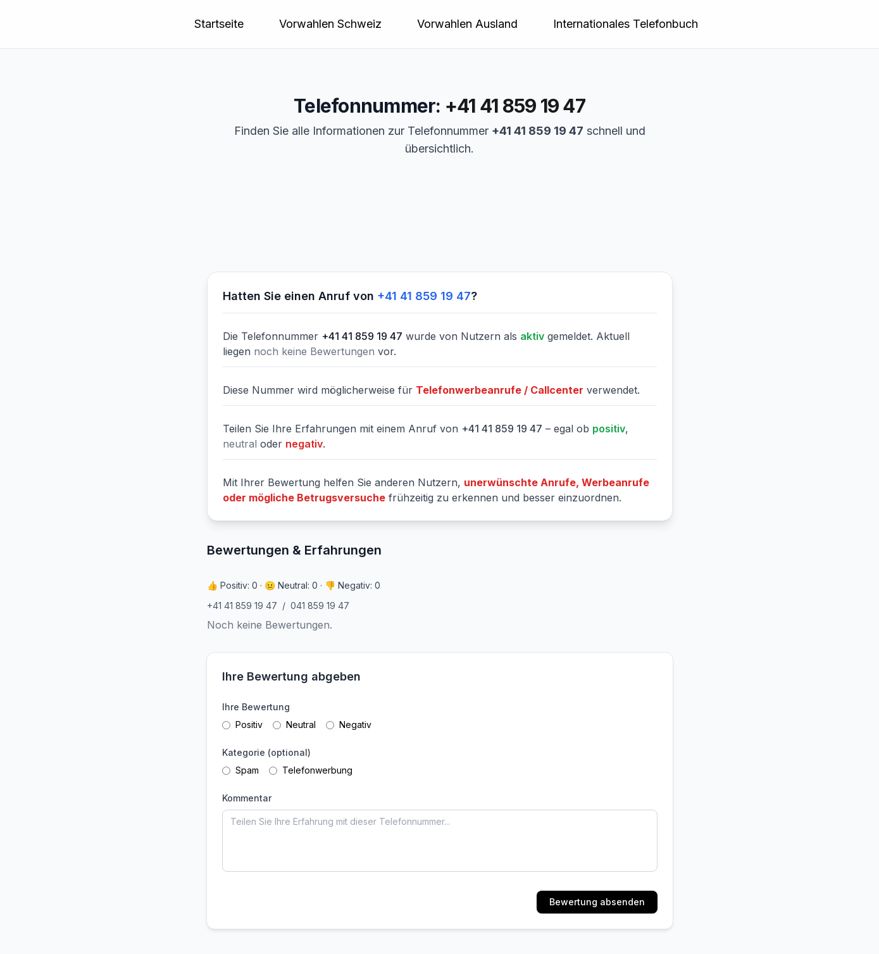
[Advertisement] (299, 219)
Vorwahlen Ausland (467, 23)
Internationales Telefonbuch (625, 23)
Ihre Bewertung (256, 706)
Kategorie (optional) (266, 752)
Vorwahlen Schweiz (330, 23)
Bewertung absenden (597, 901)
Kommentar (246, 798)
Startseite (219, 23)
